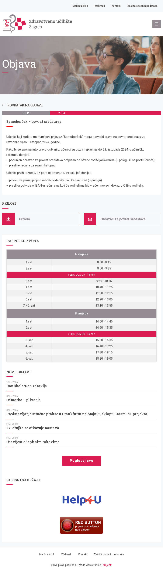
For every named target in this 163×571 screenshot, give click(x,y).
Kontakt (116, 5)
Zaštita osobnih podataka (142, 5)
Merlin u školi (80, 5)
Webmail (100, 5)
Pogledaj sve (81, 461)
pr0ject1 (107, 565)
